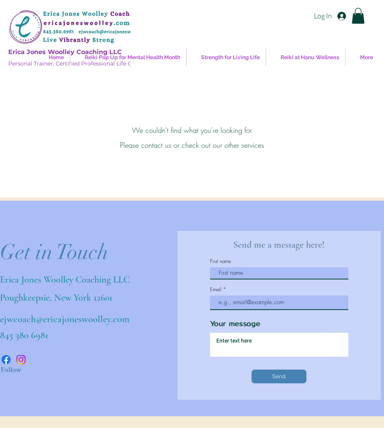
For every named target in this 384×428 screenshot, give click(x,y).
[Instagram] (21, 360)
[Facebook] (6, 360)
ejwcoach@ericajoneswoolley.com (64, 319)
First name (220, 261)
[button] (358, 16)
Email (215, 289)
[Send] (279, 376)
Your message (235, 323)
